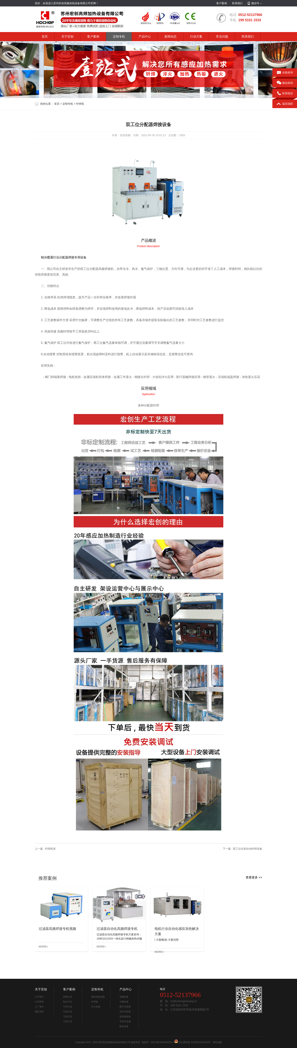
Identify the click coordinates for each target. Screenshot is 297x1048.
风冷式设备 (125, 1011)
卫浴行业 (67, 1016)
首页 (45, 36)
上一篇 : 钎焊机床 (45, 848)
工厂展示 (39, 1006)
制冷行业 (67, 1001)
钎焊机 (80, 103)
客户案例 (221, 3)
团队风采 (39, 1011)
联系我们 (237, 3)
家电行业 (67, 996)
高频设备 (124, 996)
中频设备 (124, 1001)
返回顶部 (285, 104)
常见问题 (222, 36)
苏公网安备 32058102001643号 (195, 1042)
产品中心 (145, 36)
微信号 (253, 3)
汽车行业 (67, 1006)
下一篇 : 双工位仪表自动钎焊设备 (242, 848)
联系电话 (285, 93)
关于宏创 (67, 36)
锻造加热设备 (98, 996)
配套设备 (124, 1026)
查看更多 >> (254, 877)
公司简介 (39, 996)
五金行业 (67, 1011)
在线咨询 (285, 72)
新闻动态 (170, 36)
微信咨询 (285, 83)
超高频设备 (125, 1016)
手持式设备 (125, 1021)
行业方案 (196, 36)
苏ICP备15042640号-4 (162, 1042)
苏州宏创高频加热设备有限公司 (114, 1042)
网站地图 (217, 1042)
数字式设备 (125, 1006)
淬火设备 (95, 1006)
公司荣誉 (39, 1001)
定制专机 (119, 36)
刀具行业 (67, 1021)
